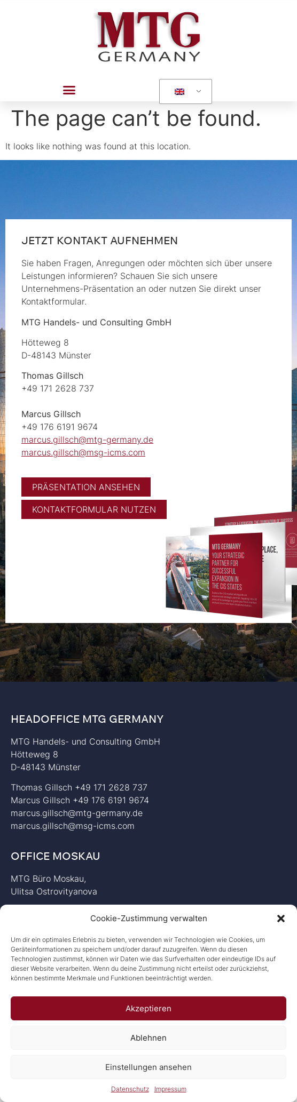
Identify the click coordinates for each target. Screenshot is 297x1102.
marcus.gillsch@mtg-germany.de (87, 439)
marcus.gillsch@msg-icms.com (83, 452)
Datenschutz (130, 1089)
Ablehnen (148, 1038)
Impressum (170, 1089)
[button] (281, 918)
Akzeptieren (148, 1008)
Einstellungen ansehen (148, 1067)
